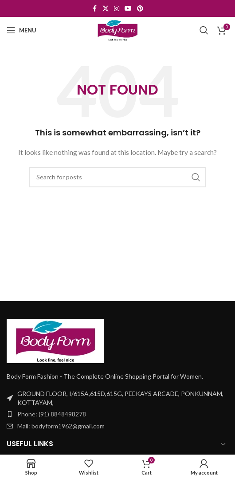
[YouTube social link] (128, 9)
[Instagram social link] (116, 9)
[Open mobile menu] (21, 30)
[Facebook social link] (94, 9)
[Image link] (55, 340)
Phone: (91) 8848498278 (51, 414)
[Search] (204, 30)
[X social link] (105, 9)
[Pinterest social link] (140, 9)
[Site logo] (117, 29)
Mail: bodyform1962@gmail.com (61, 426)
